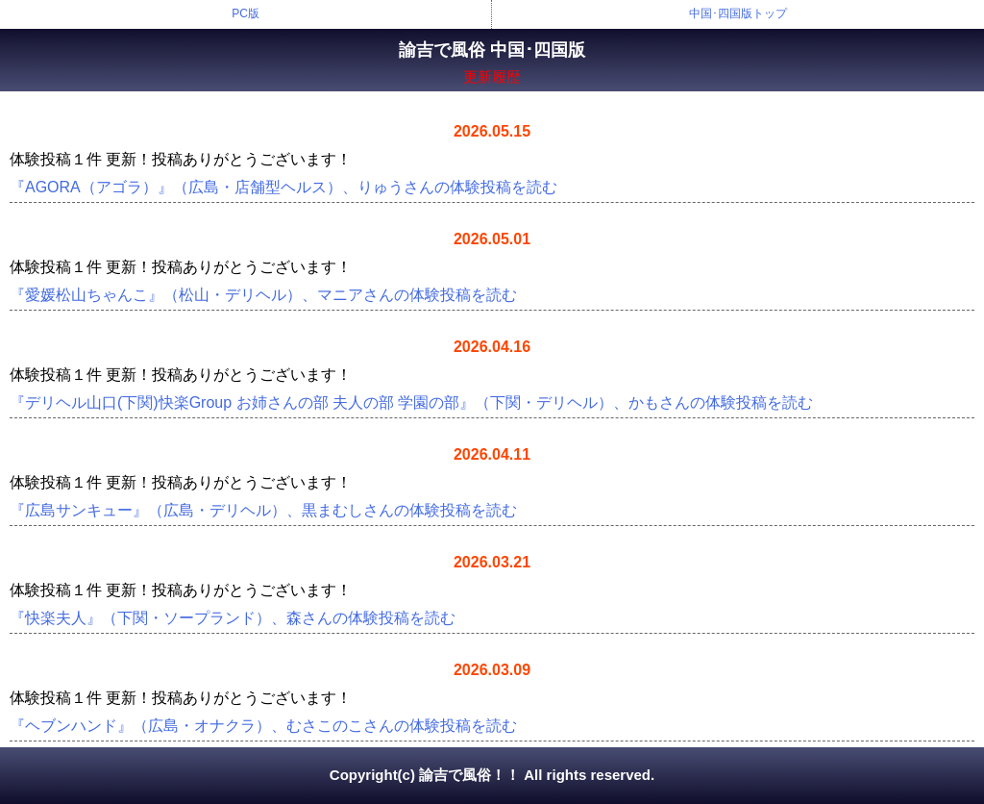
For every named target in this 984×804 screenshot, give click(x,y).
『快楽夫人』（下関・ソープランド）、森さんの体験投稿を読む (232, 618)
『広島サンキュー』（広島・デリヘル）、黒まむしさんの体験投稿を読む (263, 510)
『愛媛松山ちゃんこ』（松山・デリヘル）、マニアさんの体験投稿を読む (263, 295)
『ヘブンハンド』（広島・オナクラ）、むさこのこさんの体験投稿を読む (263, 725)
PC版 (245, 13)
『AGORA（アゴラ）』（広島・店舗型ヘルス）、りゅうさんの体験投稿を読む (283, 187)
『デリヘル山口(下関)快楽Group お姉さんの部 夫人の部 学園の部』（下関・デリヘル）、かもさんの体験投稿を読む (411, 402)
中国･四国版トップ (738, 13)
